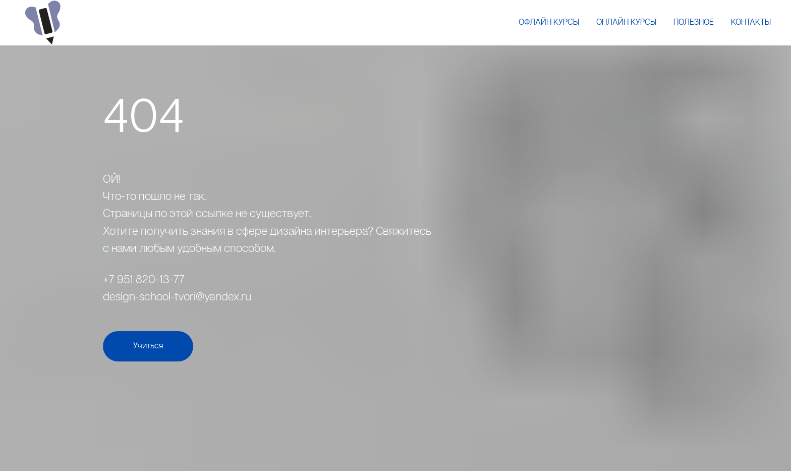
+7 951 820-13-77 (144, 280)
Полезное (693, 22)
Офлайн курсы (549, 22)
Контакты (751, 22)
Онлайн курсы (626, 22)
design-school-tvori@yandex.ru (177, 297)
